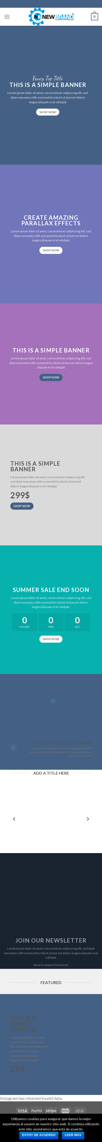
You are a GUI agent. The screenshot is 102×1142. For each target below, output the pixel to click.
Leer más (73, 1135)
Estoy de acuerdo (39, 1135)
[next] (87, 819)
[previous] (14, 819)
